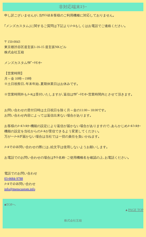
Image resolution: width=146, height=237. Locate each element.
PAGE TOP (135, 210)
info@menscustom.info (19, 189)
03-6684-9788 (13, 178)
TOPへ (11, 204)
